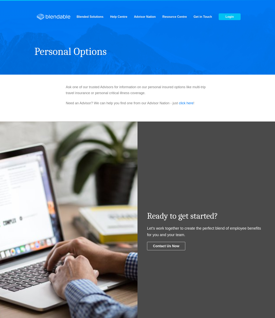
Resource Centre (174, 16)
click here (186, 103)
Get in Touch (202, 16)
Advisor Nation (145, 16)
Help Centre (118, 16)
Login (230, 16)
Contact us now (166, 246)
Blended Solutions (90, 16)
